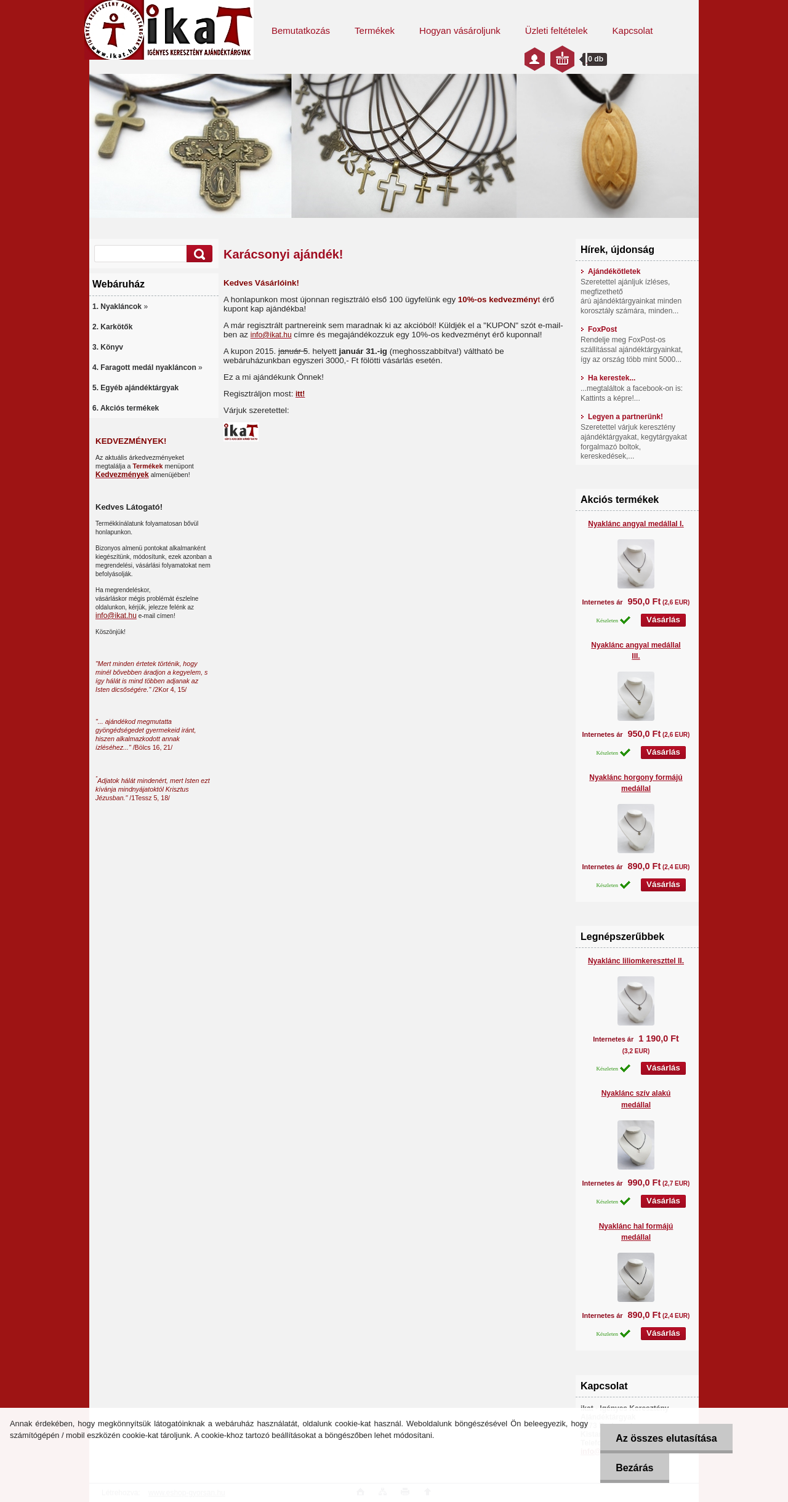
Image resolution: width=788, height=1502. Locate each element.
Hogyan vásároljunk (460, 30)
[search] (197, 254)
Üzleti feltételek (556, 30)
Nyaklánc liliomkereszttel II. (636, 961)
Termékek (375, 30)
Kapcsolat (633, 30)
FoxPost (599, 329)
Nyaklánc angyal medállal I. (635, 524)
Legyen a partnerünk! (622, 416)
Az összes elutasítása (666, 1438)
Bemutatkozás (300, 30)
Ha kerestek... (608, 378)
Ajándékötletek (610, 271)
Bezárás (634, 1468)
